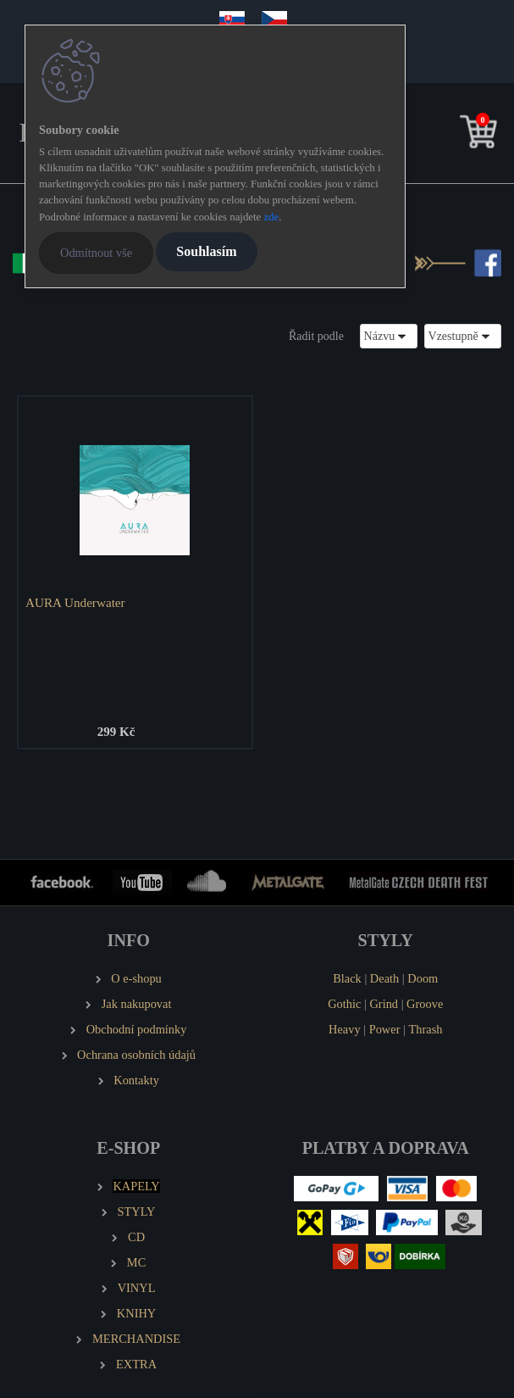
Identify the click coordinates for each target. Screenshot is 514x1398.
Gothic (344, 1004)
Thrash (426, 1029)
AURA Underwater (75, 602)
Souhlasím (206, 251)
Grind (383, 1004)
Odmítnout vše (96, 252)
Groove (424, 1004)
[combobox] (388, 336)
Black (347, 978)
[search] (452, 135)
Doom (422, 978)
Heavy (345, 1029)
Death (384, 978)
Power (385, 1029)
